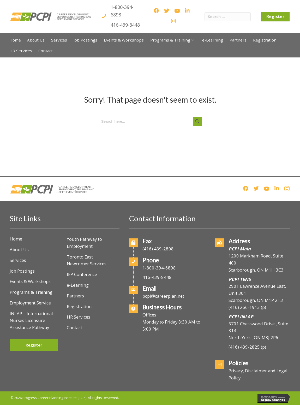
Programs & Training (31, 292)
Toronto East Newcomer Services (86, 260)
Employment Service (30, 303)
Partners (75, 296)
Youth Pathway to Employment (84, 242)
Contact (74, 328)
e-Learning (78, 285)
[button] (193, 39)
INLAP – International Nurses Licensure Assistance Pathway (31, 320)
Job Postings (22, 271)
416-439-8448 (125, 25)
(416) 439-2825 (244, 347)
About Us (19, 249)
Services (18, 260)
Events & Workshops (30, 281)
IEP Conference (82, 274)
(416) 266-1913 (244, 307)
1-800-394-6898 (159, 268)
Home (16, 239)
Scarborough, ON (256, 300)
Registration (79, 306)
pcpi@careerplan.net (163, 296)
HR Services (78, 317)
